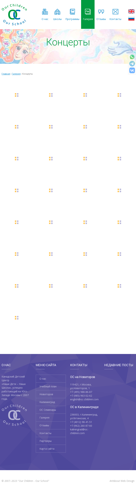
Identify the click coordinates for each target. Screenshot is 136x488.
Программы (72, 15)
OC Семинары (47, 409)
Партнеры (45, 441)
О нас (45, 15)
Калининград (47, 402)
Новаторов (46, 394)
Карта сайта (46, 448)
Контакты (115, 15)
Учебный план (47, 386)
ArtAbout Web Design (122, 481)
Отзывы (101, 15)
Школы (57, 15)
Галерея (88, 15)
